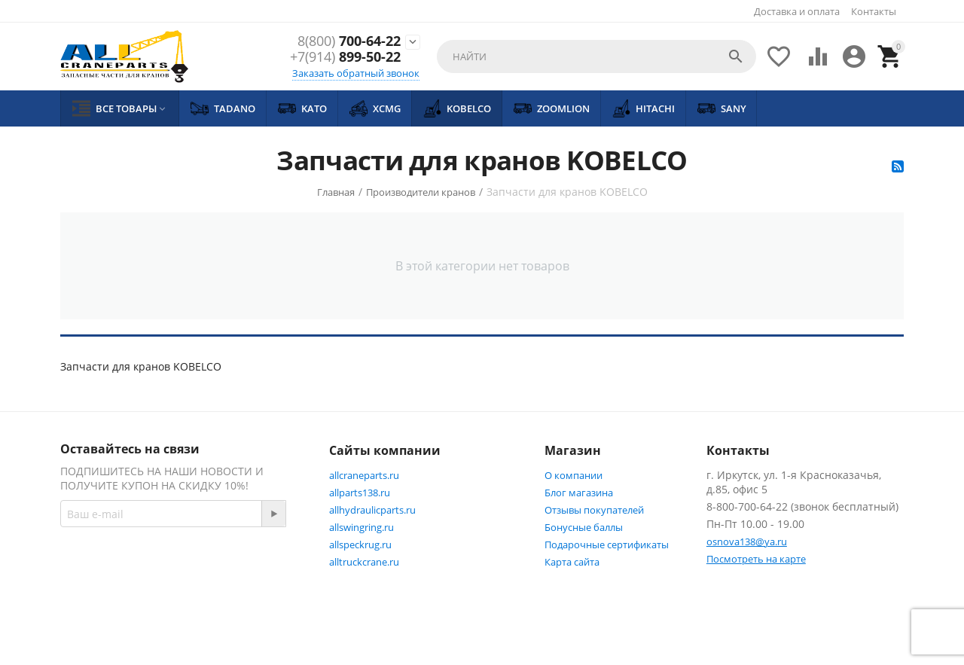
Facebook (99, 594)
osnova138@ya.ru (746, 541)
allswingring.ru (361, 527)
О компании (573, 475)
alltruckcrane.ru (364, 562)
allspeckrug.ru (360, 544)
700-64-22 (349, 41)
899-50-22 (345, 58)
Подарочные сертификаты (607, 544)
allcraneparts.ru (364, 475)
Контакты (873, 11)
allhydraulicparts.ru (372, 510)
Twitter (175, 594)
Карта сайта (572, 562)
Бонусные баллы (584, 527)
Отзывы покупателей (594, 510)
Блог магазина (579, 492)
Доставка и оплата (797, 11)
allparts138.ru (359, 492)
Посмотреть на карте (756, 559)
